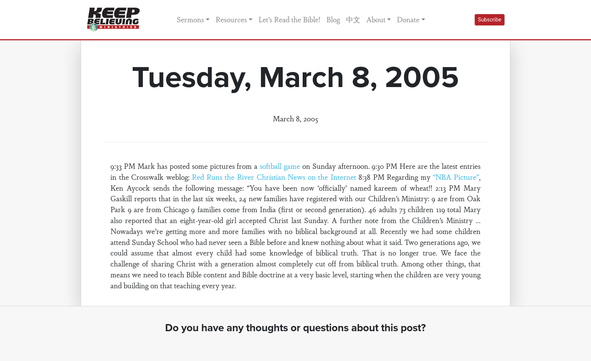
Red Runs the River (223, 176)
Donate (408, 19)
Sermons (190, 19)
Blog (333, 19)
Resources (231, 19)
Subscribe (489, 20)
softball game (280, 166)
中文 (353, 19)
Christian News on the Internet (306, 176)
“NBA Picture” (456, 176)
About (376, 19)
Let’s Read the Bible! (289, 19)
